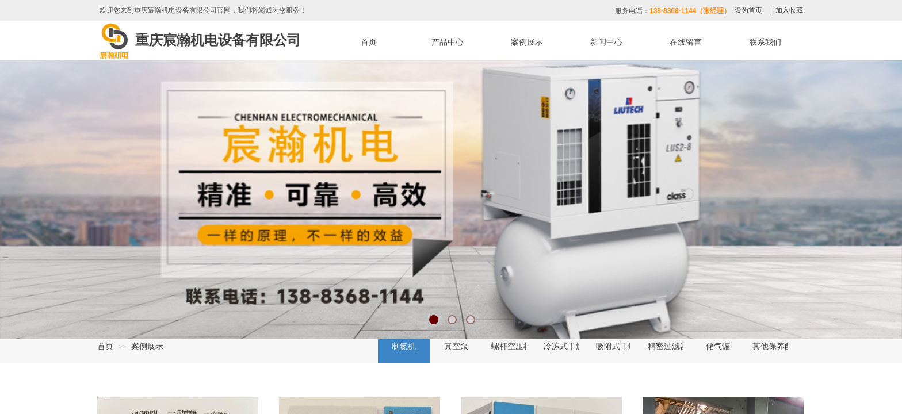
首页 (105, 346)
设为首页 (748, 10)
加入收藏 (789, 10)
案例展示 (147, 346)
